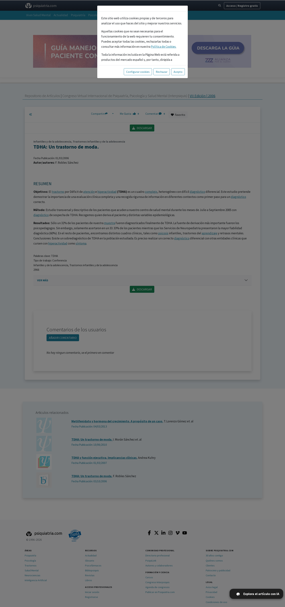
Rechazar (161, 72)
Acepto (178, 72)
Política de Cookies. (163, 47)
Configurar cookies (138, 72)
